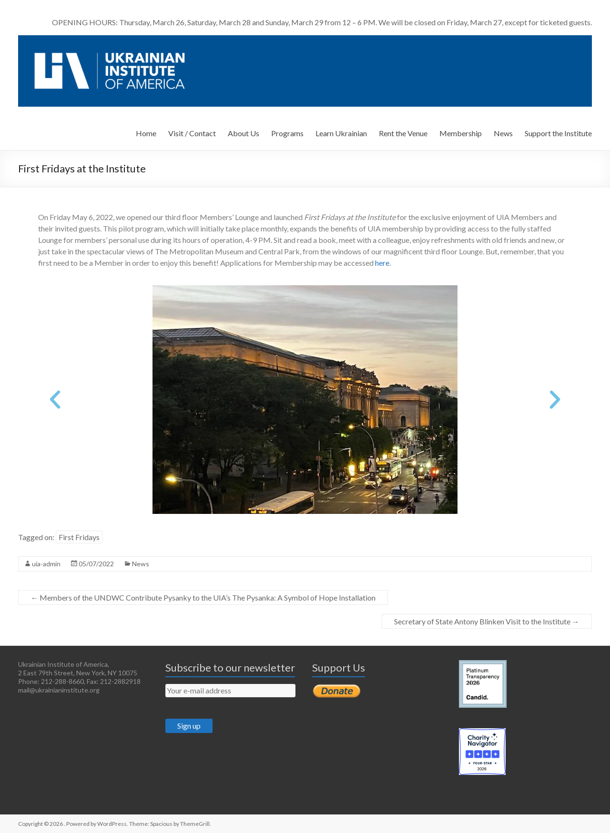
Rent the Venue (403, 133)
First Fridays (79, 537)
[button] (55, 399)
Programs (287, 133)
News (503, 133)
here (382, 262)
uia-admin (46, 564)
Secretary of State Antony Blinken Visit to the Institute (487, 621)
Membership (460, 133)
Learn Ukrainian (341, 133)
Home (146, 133)
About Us (243, 133)
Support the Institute (558, 133)
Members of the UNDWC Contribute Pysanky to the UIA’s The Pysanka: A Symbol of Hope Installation (203, 597)
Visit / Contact (192, 133)
